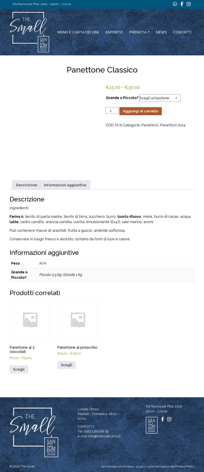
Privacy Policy (185, 466)
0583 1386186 (93, 431)
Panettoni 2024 (172, 125)
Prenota (137, 32)
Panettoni (149, 125)
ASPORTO (114, 32)
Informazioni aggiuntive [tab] (65, 185)
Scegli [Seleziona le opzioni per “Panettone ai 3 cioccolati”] (18, 369)
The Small (28, 466)
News (161, 32)
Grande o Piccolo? (122, 98)
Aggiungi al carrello (140, 111)
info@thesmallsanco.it (104, 436)
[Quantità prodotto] (112, 110)
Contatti (182, 32)
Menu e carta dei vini (78, 32)
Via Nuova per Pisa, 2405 (164, 406)
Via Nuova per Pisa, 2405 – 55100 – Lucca (42, 4)
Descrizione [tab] (26, 185)
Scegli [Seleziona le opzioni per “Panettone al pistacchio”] (66, 365)
